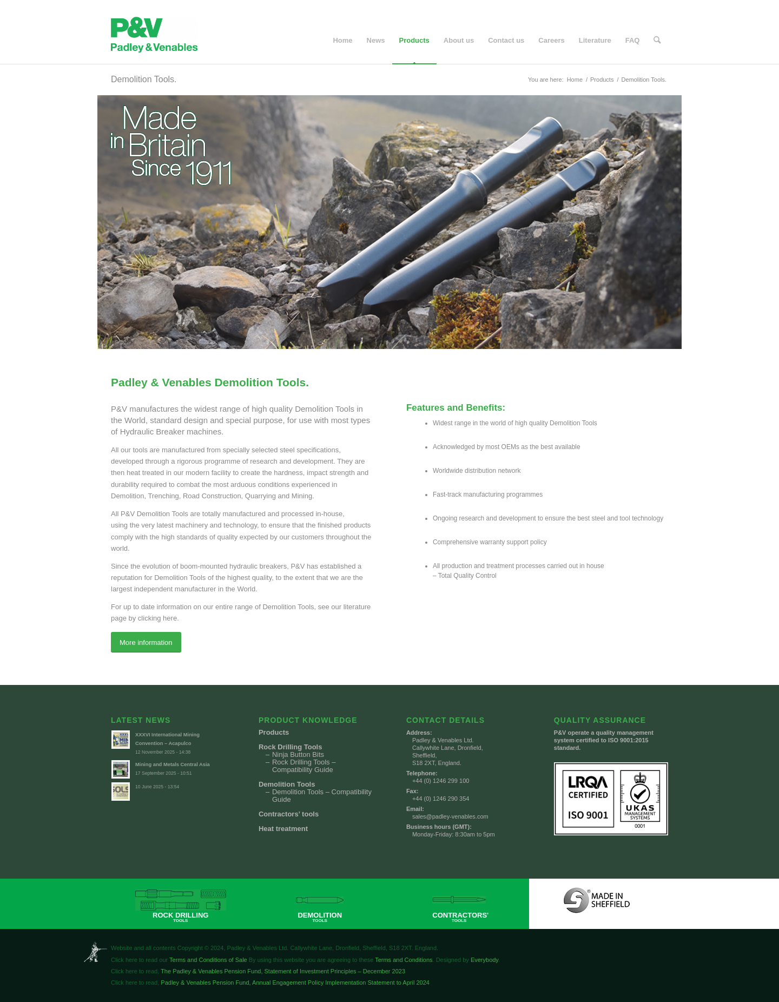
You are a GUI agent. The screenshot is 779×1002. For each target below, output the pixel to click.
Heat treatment (283, 829)
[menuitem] (343, 40)
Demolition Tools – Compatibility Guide (322, 795)
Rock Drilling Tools (290, 747)
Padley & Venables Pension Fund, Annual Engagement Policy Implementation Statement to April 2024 (294, 982)
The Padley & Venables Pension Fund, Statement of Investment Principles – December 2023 (282, 971)
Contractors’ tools (289, 814)
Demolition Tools (287, 784)
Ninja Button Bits (298, 755)
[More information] (146, 642)
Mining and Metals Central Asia (172, 764)
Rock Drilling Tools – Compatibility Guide (304, 766)
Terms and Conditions (403, 960)
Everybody (484, 960)
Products (274, 732)
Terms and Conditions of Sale (208, 960)
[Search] (657, 40)
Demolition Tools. (144, 79)
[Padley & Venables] (154, 40)
